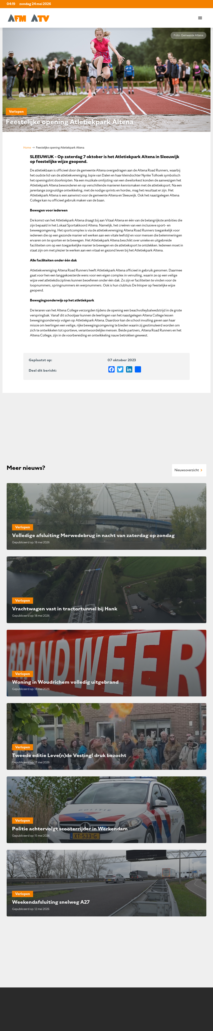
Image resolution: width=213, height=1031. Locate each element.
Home (27, 148)
